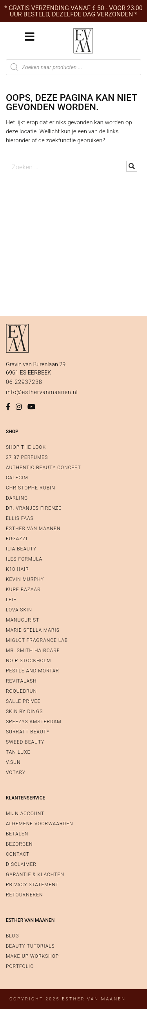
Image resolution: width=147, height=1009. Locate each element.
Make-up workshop (32, 956)
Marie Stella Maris (33, 630)
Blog (12, 936)
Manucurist (22, 620)
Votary (15, 772)
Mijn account (25, 813)
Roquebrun (21, 691)
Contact (17, 854)
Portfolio (20, 966)
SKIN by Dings (24, 711)
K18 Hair (17, 569)
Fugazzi (16, 538)
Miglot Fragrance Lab (37, 640)
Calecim (17, 477)
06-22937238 (24, 382)
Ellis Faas (20, 518)
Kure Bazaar (23, 589)
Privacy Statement (32, 884)
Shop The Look (26, 447)
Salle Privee (23, 701)
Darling (17, 498)
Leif (11, 599)
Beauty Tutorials (30, 946)
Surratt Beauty (28, 732)
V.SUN (13, 762)
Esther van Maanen (33, 528)
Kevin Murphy (25, 579)
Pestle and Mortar (32, 671)
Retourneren (24, 895)
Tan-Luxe (18, 752)
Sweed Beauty (25, 742)
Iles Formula (24, 559)
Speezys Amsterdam (34, 721)
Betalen (17, 834)
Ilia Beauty (21, 549)
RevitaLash (21, 681)
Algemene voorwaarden (39, 823)
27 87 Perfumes (27, 457)
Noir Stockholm (28, 660)
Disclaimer (21, 864)
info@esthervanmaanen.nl (42, 392)
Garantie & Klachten (35, 874)
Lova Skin (19, 610)
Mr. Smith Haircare (33, 650)
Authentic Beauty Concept (43, 467)
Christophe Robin (30, 488)
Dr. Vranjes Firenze (34, 508)
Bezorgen (19, 844)
